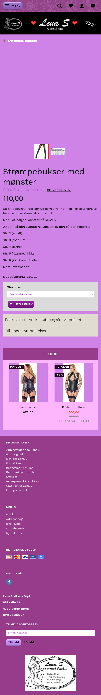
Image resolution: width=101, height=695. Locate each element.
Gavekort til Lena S (19, 485)
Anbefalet (72, 319)
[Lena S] (50, 23)
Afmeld (29, 642)
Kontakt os (13, 463)
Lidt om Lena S (16, 458)
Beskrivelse (15, 319)
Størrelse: (14, 287)
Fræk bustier (28, 407)
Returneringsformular (21, 472)
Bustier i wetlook (73, 407)
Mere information (16, 267)
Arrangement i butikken (22, 481)
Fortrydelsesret (16, 490)
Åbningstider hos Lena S (23, 449)
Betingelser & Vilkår (19, 467)
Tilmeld (13, 642)
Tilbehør (12, 331)
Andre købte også (44, 319)
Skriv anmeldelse (59, 190)
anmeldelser (32, 190)
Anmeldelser (35, 331)
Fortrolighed (14, 454)
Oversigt (11, 476)
